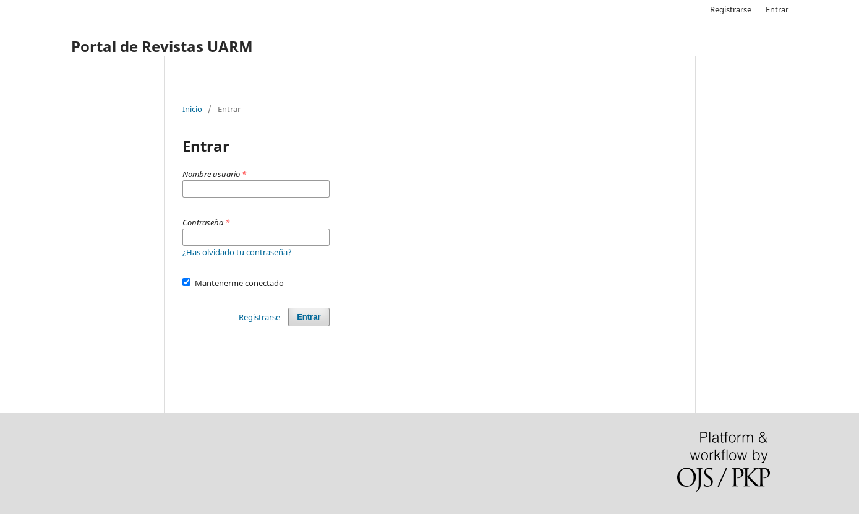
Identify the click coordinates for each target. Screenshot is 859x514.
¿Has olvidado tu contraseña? (237, 252)
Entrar (777, 9)
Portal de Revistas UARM (162, 46)
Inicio (192, 109)
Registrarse (730, 9)
